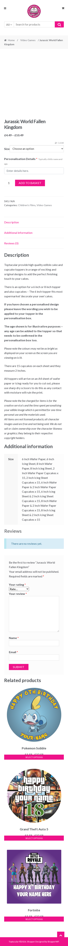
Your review (18, 593)
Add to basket (30, 183)
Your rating (17, 584)
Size (7, 148)
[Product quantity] (8, 183)
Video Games (28, 40)
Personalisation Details (33, 161)
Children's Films (27, 205)
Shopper (31, 941)
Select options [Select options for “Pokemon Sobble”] (34, 757)
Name (14, 638)
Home (11, 40)
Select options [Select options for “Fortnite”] (34, 919)
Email (13, 652)
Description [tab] (11, 222)
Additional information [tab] (18, 232)
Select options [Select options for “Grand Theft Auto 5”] (34, 838)
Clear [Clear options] (61, 143)
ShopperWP (53, 941)
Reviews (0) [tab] (11, 243)
